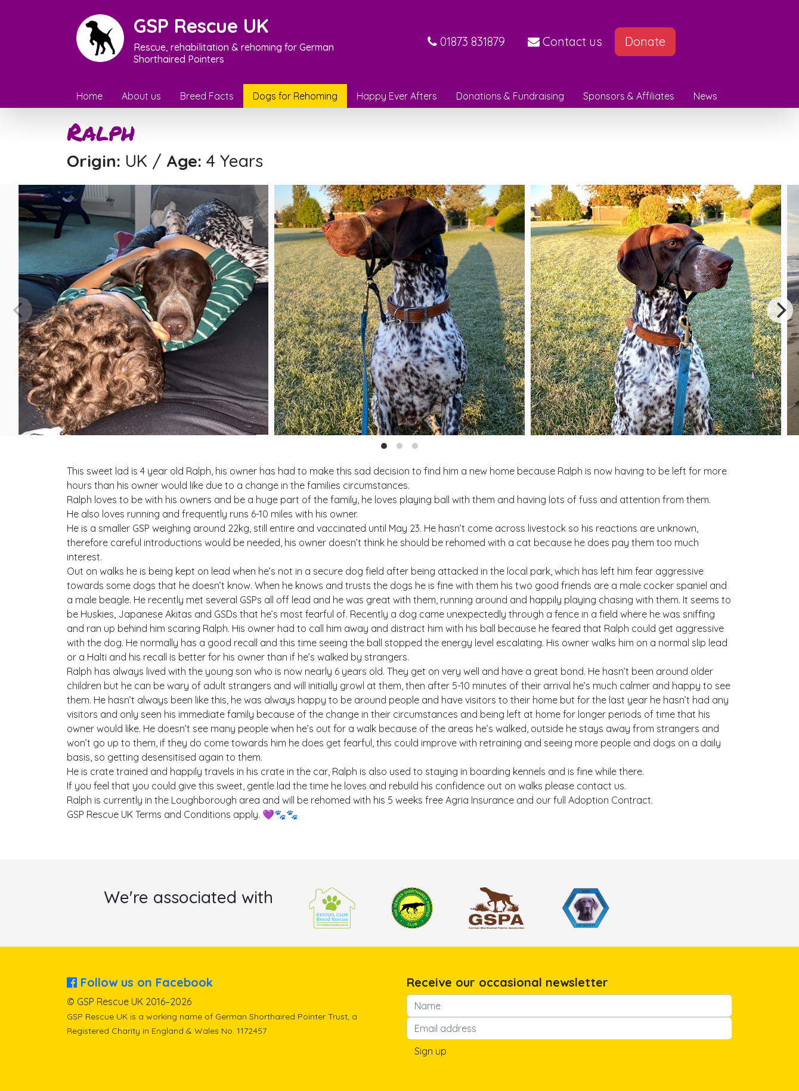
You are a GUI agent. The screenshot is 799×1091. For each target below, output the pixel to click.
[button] (466, 41)
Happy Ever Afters (397, 96)
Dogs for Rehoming (295, 96)
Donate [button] (645, 41)
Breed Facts (207, 96)
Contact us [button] (565, 41)
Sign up (430, 1051)
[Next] (780, 310)
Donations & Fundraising (510, 96)
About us (141, 96)
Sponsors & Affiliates (628, 96)
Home (89, 96)
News (705, 96)
